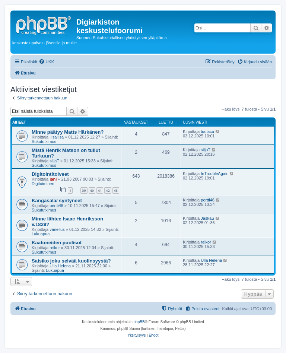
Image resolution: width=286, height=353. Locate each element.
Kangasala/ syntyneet (57, 200)
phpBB (139, 322)
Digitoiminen (43, 183)
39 (84, 190)
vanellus (57, 229)
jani (53, 179)
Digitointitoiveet (50, 174)
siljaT (54, 161)
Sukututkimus (44, 141)
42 (107, 190)
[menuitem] (46, 61)
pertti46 (56, 205)
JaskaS (207, 218)
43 (116, 190)
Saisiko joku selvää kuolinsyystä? (71, 261)
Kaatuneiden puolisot (57, 242)
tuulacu (207, 131)
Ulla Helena (60, 266)
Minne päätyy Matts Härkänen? (68, 132)
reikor (55, 247)
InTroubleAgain (214, 173)
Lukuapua (41, 234)
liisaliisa (57, 137)
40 (92, 190)
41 (100, 190)
